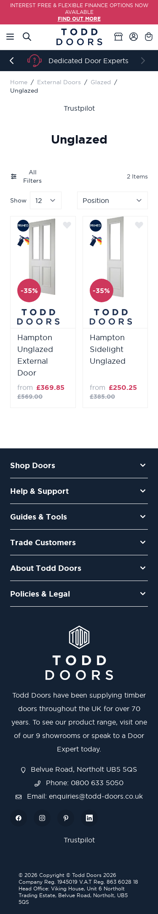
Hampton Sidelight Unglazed (108, 349)
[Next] (144, 60)
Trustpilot (79, 108)
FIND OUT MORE (79, 18)
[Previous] (13, 60)
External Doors (59, 82)
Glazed (101, 82)
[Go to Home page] (79, 37)
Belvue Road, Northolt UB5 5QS (79, 769)
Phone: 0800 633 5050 (79, 782)
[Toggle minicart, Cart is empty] (149, 36)
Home (18, 82)
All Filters (26, 176)
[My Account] (133, 36)
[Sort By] (112, 200)
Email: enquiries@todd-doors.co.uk (79, 796)
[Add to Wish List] (67, 225)
